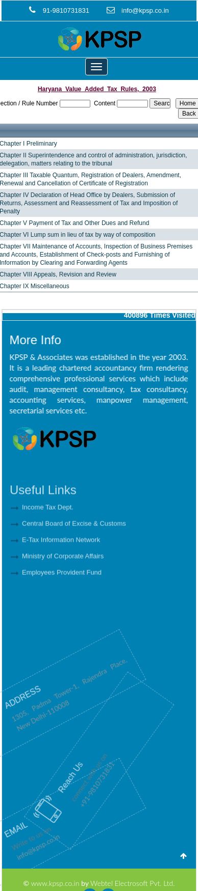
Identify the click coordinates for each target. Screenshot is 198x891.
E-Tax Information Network (61, 561)
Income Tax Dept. (47, 528)
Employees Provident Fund (62, 593)
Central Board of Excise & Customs (74, 544)
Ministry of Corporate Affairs (63, 577)
